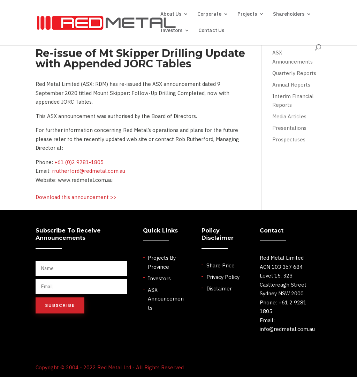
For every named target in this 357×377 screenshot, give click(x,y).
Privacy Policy (223, 277)
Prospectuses (288, 139)
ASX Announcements (166, 299)
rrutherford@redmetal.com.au (88, 171)
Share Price (220, 265)
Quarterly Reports (294, 73)
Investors (171, 31)
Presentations (289, 128)
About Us (170, 14)
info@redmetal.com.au (287, 329)
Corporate (209, 14)
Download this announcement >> (76, 197)
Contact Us (211, 31)
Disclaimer (219, 288)
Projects (247, 14)
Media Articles (289, 116)
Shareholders (288, 14)
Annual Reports (291, 84)
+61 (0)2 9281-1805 (79, 162)
